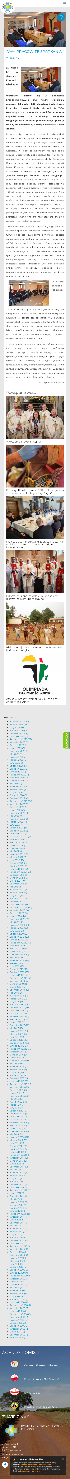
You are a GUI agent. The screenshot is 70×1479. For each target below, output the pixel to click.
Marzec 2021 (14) (18, 892)
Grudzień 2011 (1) (18, 1208)
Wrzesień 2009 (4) (19, 1278)
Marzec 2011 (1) (17, 1231)
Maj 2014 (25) (16, 1134)
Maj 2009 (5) (16, 1287)
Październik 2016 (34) (21, 1049)
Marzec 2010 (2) (18, 1261)
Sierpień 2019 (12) (19, 948)
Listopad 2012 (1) (18, 1187)
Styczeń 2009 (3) (18, 1299)
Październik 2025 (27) (21, 739)
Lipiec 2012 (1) (17, 1193)
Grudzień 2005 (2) (19, 1325)
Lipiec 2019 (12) (17, 951)
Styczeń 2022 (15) (19, 863)
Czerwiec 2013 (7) (19, 1166)
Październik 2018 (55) (21, 978)
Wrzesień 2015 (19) (19, 1087)
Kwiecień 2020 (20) (20, 925)
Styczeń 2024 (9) (18, 795)
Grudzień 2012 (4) (19, 1184)
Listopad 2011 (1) (18, 1211)
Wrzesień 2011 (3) (18, 1217)
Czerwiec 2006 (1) (19, 1317)
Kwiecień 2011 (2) (18, 1228)
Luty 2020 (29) (17, 931)
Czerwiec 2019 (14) (19, 954)
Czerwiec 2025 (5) (19, 751)
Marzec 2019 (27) (18, 963)
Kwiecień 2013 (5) (19, 1172)
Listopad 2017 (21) (19, 1010)
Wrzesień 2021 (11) (19, 875)
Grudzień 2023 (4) (19, 798)
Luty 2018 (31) (17, 1001)
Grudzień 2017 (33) (19, 1007)
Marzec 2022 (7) (18, 857)
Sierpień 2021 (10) (19, 877)
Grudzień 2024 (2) (19, 769)
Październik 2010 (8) (20, 1246)
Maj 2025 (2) (16, 754)
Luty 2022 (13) (17, 860)
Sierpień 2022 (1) (18, 842)
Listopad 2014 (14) (19, 1116)
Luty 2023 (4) (16, 825)
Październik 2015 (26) (20, 1084)
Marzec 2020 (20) (19, 928)
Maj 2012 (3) (16, 1199)
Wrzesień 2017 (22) (19, 1016)
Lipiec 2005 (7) (17, 1331)
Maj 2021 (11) (16, 886)
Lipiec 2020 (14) (18, 916)
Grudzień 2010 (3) (19, 1240)
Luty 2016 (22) (17, 1072)
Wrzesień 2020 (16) (19, 910)
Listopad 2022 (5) (19, 833)
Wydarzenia (12, 58)
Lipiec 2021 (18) (17, 881)
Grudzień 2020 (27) (19, 901)
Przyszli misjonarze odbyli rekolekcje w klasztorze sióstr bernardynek (32, 597)
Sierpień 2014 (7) (18, 1125)
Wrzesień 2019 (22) (19, 945)
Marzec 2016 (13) (18, 1069)
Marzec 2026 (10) (18, 724)
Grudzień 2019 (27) (19, 937)
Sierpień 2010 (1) (18, 1252)
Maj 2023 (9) (16, 816)
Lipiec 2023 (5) (17, 810)
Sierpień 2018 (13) (19, 984)
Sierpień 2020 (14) (19, 913)
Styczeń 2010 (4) (18, 1267)
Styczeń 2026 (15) (19, 730)
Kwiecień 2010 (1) (18, 1258)
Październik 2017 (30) (21, 1013)
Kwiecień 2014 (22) (19, 1137)
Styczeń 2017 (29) (19, 1040)
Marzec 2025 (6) (18, 760)
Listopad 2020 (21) (19, 904)
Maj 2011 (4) (16, 1225)
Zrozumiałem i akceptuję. (30, 1471)
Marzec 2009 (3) (18, 1293)
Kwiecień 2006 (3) (19, 1320)
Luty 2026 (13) (17, 727)
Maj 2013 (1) (15, 1169)
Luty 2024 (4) (16, 792)
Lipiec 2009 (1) (17, 1281)
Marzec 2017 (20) (18, 1034)
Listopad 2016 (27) (19, 1045)
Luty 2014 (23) (17, 1143)
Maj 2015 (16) (16, 1099)
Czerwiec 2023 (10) (19, 813)
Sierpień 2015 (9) (18, 1090)
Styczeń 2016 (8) (18, 1075)
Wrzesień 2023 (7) (19, 804)
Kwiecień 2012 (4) (19, 1202)
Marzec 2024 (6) (18, 789)
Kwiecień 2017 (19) (19, 1031)
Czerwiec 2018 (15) (19, 989)
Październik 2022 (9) (20, 836)
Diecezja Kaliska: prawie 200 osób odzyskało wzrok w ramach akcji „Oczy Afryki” (35, 492)
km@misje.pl (9, 1457)
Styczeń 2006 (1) (18, 1323)
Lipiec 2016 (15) (17, 1057)
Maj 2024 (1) (16, 783)
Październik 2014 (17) (20, 1119)
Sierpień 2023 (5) (18, 807)
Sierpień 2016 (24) (19, 1054)
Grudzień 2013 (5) (19, 1149)
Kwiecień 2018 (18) (19, 995)
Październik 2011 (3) (20, 1213)
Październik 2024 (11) (20, 774)
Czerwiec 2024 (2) (19, 780)
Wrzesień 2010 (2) (19, 1249)
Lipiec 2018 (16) (17, 987)
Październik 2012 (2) (20, 1190)
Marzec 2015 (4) (18, 1105)
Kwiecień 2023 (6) (19, 819)
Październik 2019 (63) (21, 942)
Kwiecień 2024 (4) (19, 786)
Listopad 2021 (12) (19, 869)
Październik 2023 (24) (21, 801)
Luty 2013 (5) (16, 1178)
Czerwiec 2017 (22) (19, 1025)
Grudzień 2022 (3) (19, 830)
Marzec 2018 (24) (19, 998)
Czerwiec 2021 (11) (19, 883)
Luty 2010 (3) (16, 1264)
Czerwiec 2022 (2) (19, 848)
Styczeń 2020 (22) (19, 933)
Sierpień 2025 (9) (18, 745)
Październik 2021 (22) (20, 872)
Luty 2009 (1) (16, 1296)
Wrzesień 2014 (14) (19, 1122)
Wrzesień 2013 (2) (19, 1157)
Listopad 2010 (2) (18, 1243)
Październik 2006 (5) (20, 1314)
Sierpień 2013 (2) (18, 1161)
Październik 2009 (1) (20, 1275)
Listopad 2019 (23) (19, 939)
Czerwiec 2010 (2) (19, 1255)
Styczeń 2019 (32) (19, 969)
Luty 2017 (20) (17, 1037)
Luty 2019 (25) (17, 966)
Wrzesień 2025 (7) (19, 742)
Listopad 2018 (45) (19, 975)
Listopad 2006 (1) (18, 1311)
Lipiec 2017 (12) (17, 1022)
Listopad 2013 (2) (18, 1152)
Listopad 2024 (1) (18, 771)
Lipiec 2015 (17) (17, 1093)
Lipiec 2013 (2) (17, 1163)
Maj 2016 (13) (16, 1063)
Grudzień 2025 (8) (19, 733)
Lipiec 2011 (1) (17, 1219)
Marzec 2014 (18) (18, 1140)
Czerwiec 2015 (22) (19, 1096)
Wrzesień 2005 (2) (19, 1329)
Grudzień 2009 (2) (19, 1269)
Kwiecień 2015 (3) (19, 1101)
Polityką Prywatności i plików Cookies (36, 1465)
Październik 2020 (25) (21, 907)
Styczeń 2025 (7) (18, 765)
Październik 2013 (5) (20, 1155)
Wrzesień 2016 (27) (19, 1051)
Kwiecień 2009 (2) (19, 1290)
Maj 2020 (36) (17, 922)
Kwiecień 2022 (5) (19, 854)
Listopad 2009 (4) (19, 1273)
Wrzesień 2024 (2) (19, 777)
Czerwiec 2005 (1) (19, 1334)
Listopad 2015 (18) (19, 1081)
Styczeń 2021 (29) (19, 898)
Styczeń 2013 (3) (18, 1181)
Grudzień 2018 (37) (19, 972)
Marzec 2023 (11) (18, 821)
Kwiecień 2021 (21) (19, 889)
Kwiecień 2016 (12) (19, 1066)
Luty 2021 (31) (16, 895)
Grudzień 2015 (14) (19, 1078)
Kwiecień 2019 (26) (19, 960)
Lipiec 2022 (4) (17, 845)
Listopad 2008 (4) (19, 1302)
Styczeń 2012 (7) (18, 1205)
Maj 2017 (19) (16, 1028)
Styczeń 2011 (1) (18, 1237)
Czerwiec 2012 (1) (18, 1196)
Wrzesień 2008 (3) (19, 1308)
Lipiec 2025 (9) (17, 748)
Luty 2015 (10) (17, 1107)
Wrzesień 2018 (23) (19, 981)
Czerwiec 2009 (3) (19, 1284)
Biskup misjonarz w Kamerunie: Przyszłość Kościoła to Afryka (34, 649)
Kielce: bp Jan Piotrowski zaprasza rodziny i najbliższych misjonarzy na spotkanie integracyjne (34, 544)
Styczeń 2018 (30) (19, 1004)
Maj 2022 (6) (16, 851)
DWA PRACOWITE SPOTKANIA (34, 51)
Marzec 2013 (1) (18, 1175)
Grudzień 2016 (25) (19, 1043)
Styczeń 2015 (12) (18, 1110)
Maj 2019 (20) (16, 957)
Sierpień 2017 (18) (19, 1019)
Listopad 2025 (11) (19, 736)
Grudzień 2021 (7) (19, 866)
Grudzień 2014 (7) (19, 1113)
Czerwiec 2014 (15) (19, 1131)
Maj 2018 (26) (16, 993)
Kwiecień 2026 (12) (19, 721)
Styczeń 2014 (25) (19, 1146)
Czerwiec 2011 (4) (19, 1222)
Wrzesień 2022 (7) (19, 839)
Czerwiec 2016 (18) (19, 1060)
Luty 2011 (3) (16, 1234)
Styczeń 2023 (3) (18, 827)
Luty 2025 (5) (16, 763)
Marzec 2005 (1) (18, 1337)
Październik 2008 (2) (20, 1305)
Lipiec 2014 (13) (17, 1128)
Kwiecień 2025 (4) (19, 757)
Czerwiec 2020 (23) (20, 919)
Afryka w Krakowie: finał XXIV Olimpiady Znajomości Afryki (32, 700)
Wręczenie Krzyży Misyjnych (24, 441)
